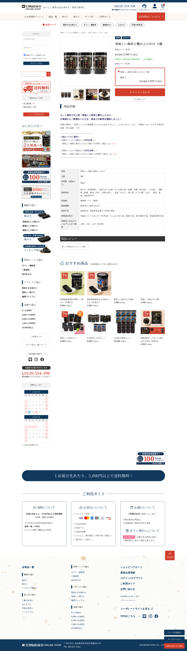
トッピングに (27, 612)
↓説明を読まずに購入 (174, 646)
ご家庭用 (26, 270)
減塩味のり (107, 25)
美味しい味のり (28, 292)
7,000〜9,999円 (28, 323)
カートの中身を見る (36, 114)
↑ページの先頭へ (174, 632)
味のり (65, 16)
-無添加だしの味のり (31, 222)
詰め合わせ (26, 274)
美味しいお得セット (68, 338)
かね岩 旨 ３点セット (96, 338)
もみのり (121, 25)
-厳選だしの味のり (30, 226)
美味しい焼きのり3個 (150, 299)
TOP (62, 33)
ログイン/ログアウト (131, 578)
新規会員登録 (127, 572)
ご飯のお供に (27, 600)
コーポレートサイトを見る (135, 608)
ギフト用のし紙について (36, 344)
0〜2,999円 (27, 311)
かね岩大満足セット (122, 338)
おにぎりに (26, 604)
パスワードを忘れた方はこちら (34, 58)
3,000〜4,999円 (28, 315)
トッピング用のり (72, 33)
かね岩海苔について (34, 16)
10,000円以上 (28, 328)
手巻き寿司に (27, 608)
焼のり (76, 16)
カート (162, 7)
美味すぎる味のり (70, 25)
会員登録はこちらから (149, 16)
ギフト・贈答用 (90, 25)
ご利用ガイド (104, 16)
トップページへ (174, 639)
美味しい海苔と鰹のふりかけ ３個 (141, 77)
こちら (113, 144)
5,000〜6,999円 (28, 319)
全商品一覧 (28, 567)
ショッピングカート (131, 567)
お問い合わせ (144, 7)
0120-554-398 (125, 6)
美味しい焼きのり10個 (123, 299)
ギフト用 (89, 16)
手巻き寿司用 (137, 25)
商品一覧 (53, 16)
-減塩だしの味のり (30, 230)
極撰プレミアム (28, 297)
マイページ (155, 7)
